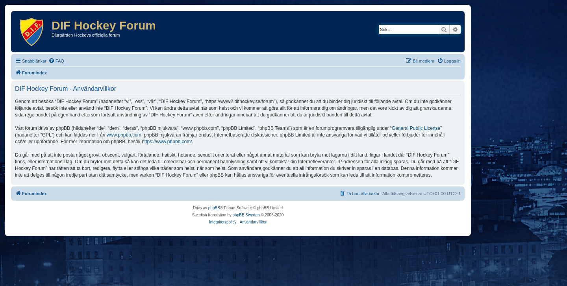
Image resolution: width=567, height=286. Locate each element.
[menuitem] (56, 61)
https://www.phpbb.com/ (167, 141)
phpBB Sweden (246, 215)
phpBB (214, 208)
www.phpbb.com (124, 135)
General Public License (416, 128)
